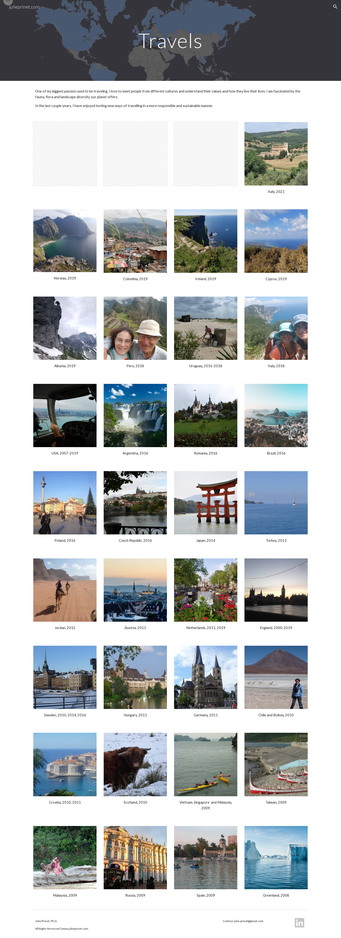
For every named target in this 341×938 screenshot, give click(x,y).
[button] (335, 6)
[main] (170, 40)
